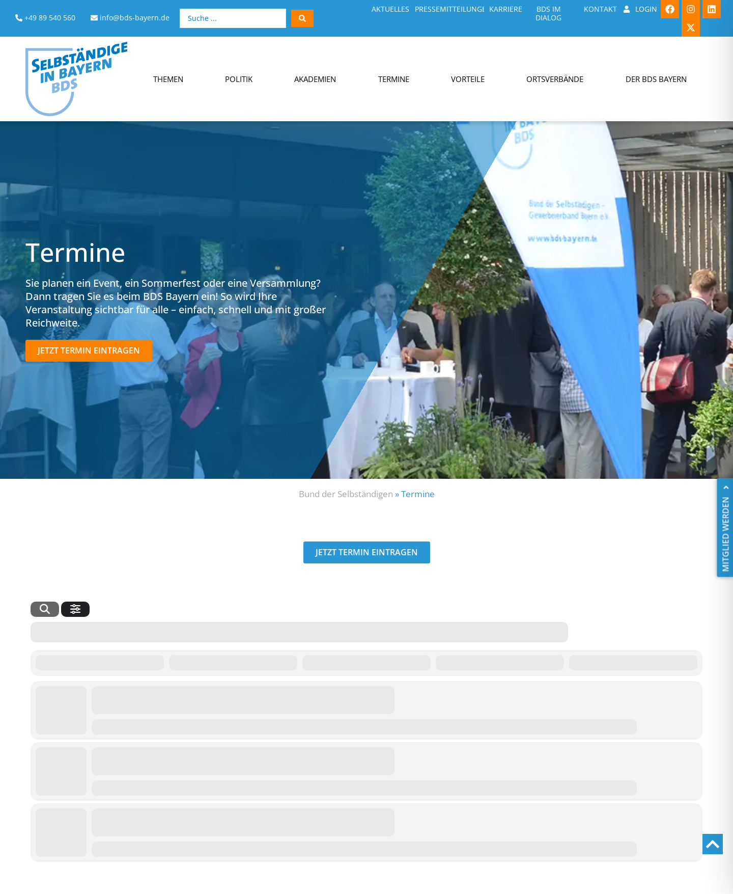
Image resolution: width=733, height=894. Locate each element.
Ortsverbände (554, 79)
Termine (393, 79)
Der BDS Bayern (656, 79)
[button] (88, 351)
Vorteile (468, 79)
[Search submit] (302, 18)
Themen (168, 79)
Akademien (315, 79)
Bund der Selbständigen (346, 494)
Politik (238, 79)
